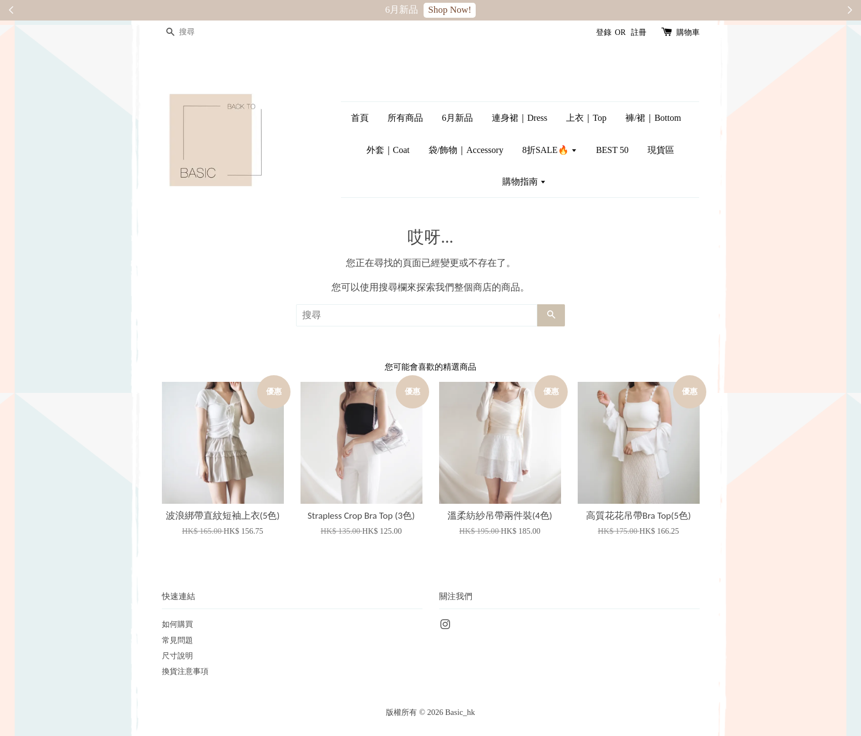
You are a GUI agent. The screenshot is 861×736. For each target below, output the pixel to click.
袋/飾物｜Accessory (466, 150)
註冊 (638, 32)
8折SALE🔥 (549, 150)
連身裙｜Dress (519, 117)
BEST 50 (612, 150)
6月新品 (457, 117)
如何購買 (177, 624)
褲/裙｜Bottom (653, 117)
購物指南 (524, 181)
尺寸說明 (177, 655)
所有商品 (405, 117)
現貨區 (661, 150)
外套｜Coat (388, 150)
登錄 (604, 32)
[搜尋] (195, 32)
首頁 (360, 117)
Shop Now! (449, 9)
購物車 (688, 32)
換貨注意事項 (185, 671)
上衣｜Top (586, 117)
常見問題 (177, 640)
